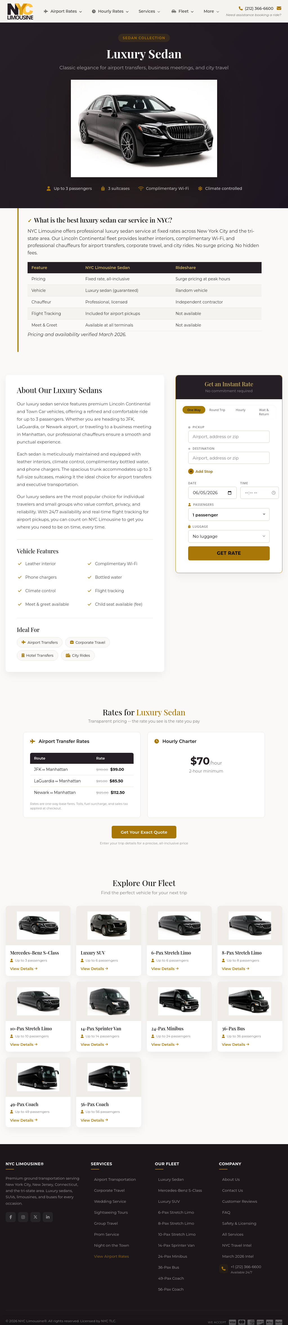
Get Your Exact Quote (144, 832)
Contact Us (232, 1187)
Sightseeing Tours (110, 1204)
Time (244, 483)
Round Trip (217, 410)
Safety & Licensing (238, 1213)
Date (192, 483)
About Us (230, 1178)
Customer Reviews (239, 1195)
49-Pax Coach (170, 1256)
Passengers (201, 504)
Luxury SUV (168, 1195)
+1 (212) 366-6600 (246, 1248)
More (211, 11)
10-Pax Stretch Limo (176, 1221)
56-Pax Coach (170, 1265)
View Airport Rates (111, 1239)
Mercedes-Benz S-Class (179, 1187)
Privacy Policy (17, 1305)
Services (149, 11)
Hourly (240, 410)
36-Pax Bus (168, 1248)
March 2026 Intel (237, 1239)
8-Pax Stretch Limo (175, 1213)
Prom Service (106, 1221)
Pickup (196, 427)
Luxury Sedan (170, 1178)
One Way (194, 410)
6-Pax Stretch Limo (175, 1204)
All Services (232, 1221)
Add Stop (200, 471)
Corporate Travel (87, 642)
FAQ (226, 1204)
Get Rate (229, 553)
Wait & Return (264, 412)
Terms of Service (48, 1305)
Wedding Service (109, 1195)
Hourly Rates (110, 11)
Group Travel (105, 1213)
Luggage (198, 526)
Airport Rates (63, 11)
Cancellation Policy (84, 1305)
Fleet (183, 11)
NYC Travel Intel (236, 1230)
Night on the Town (111, 1230)
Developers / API (118, 1305)
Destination (201, 448)
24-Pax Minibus (172, 1239)
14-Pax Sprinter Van (176, 1230)
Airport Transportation (114, 1178)
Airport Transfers (40, 642)
